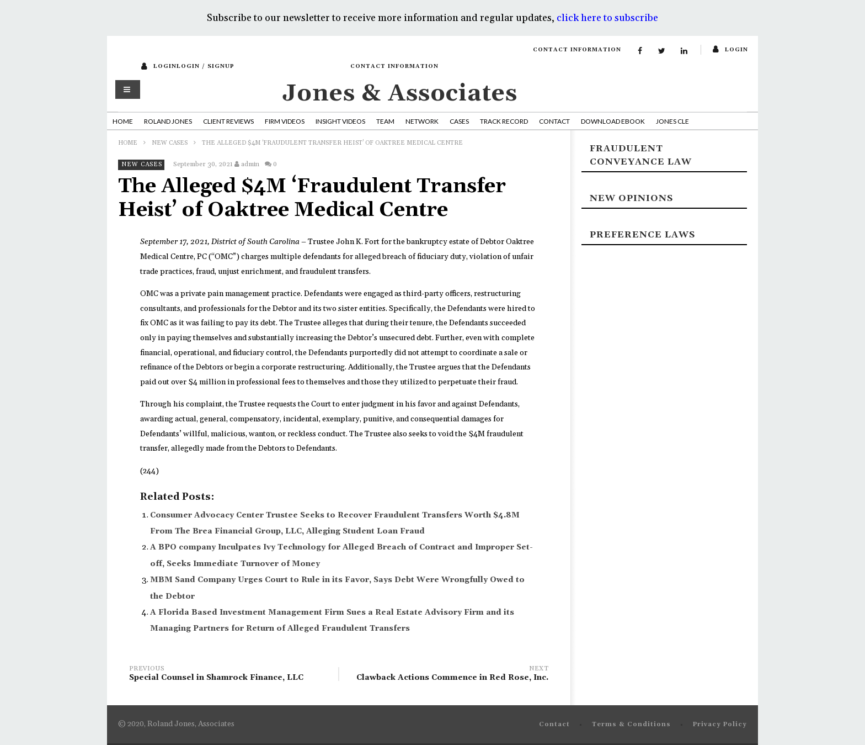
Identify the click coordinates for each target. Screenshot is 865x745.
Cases (459, 121)
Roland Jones (168, 121)
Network (422, 121)
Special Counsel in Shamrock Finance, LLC (228, 675)
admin (250, 164)
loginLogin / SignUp (193, 66)
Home (123, 121)
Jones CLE (672, 121)
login (736, 49)
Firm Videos (285, 121)
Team (385, 121)
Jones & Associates (399, 93)
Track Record (504, 121)
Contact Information (577, 49)
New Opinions (631, 198)
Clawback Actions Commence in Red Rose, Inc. (449, 675)
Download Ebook (613, 121)
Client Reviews (228, 121)
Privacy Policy (720, 724)
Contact (554, 121)
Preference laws (642, 234)
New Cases (170, 143)
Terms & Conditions (631, 724)
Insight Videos (340, 121)
